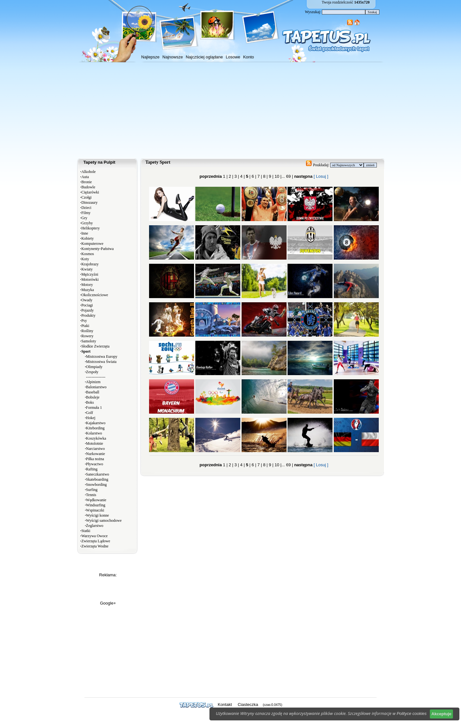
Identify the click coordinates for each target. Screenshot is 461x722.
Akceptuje (441, 713)
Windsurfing (95, 505)
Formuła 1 (94, 407)
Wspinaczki (95, 510)
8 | (265, 176)
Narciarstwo (95, 448)
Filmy (86, 213)
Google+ (108, 603)
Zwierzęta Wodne (94, 546)
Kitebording (95, 428)
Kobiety (87, 238)
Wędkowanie (96, 500)
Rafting (92, 469)
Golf (89, 412)
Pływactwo (94, 464)
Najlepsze (150, 57)
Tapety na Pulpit (99, 162)
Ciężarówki (90, 192)
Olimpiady (94, 367)
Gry (84, 218)
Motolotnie (94, 443)
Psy (84, 320)
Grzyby (87, 223)
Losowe (233, 57)
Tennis (91, 495)
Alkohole (88, 171)
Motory (87, 284)
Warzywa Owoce (94, 536)
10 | (277, 176)
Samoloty (88, 341)
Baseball (92, 392)
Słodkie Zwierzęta (95, 346)
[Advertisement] (230, 110)
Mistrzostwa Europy (102, 356)
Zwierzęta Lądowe (95, 541)
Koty (85, 259)
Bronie (86, 182)
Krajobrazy (90, 264)
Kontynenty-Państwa (97, 248)
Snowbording (96, 484)
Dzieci (86, 207)
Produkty (88, 315)
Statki (85, 531)
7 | (259, 176)
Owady (87, 300)
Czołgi (86, 197)
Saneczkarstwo (97, 474)
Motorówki (90, 279)
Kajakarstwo (96, 423)
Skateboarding (97, 479)
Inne (84, 233)
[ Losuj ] (321, 176)
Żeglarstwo (94, 525)
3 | (236, 176)
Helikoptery (90, 228)
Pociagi (87, 305)
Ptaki (85, 325)
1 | (225, 176)
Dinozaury (89, 202)
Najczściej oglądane (204, 57)
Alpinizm (93, 382)
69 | (289, 176)
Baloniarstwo (96, 387)
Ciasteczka (248, 704)
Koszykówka (96, 438)
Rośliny (87, 331)
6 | (253, 176)
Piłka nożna (95, 459)
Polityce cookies (412, 713)
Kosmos (87, 254)
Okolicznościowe (94, 295)
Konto (248, 57)
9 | (270, 176)
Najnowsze (173, 57)
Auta (85, 177)
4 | (242, 176)
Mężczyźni (89, 274)
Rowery (87, 336)
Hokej (90, 418)
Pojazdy (87, 310)
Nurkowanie (95, 453)
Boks (90, 402)
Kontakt (225, 704)
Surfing (92, 489)
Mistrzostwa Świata (101, 361)
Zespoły (92, 372)
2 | (230, 176)
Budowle (88, 187)
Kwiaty (87, 269)
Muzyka (87, 290)
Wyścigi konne (97, 515)
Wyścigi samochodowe (104, 520)
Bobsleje (93, 397)
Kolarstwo (94, 433)
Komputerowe (92, 243)
